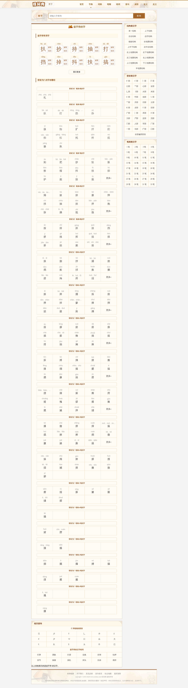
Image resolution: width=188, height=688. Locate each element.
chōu (90, 44)
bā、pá (43, 44)
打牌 (39, 655)
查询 (139, 16)
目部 (152, 108)
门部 (128, 124)
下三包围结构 (148, 63)
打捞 (69, 655)
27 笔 (144, 179)
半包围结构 (140, 68)
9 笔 (128, 158)
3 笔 (144, 147)
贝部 (152, 118)
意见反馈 (89, 674)
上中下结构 (132, 47)
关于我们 (80, 674)
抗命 (99, 660)
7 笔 (144, 152)
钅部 (128, 108)
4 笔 (152, 147)
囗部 (152, 129)
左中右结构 (148, 47)
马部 (136, 129)
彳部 (152, 113)
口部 (128, 86)
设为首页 (98, 674)
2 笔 (136, 147)
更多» (108, 178)
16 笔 (152, 163)
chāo (59, 44)
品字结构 (148, 36)
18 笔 (136, 168)
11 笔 (144, 158)
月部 (136, 102)
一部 (128, 129)
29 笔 (128, 184)
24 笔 (152, 174)
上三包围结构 (132, 63)
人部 (136, 124)
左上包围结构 (132, 52)
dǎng (43, 57)
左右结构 (132, 36)
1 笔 (128, 147)
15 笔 (144, 163)
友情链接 (70, 674)
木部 (152, 92)
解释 (49, 47)
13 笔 (128, 163)
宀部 (128, 102)
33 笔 (152, 184)
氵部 (144, 81)
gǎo (105, 57)
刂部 (136, 92)
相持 (114, 660)
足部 (144, 118)
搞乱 (69, 660)
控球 (99, 655)
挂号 (39, 660)
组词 (118, 4)
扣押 (114, 655)
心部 (144, 86)
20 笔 (152, 168)
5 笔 (128, 152)
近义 (146, 4)
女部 (152, 86)
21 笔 (128, 174)
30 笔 (136, 184)
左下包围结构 (148, 52)
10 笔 (136, 158)
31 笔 (144, 184)
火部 (144, 92)
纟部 (128, 97)
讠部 (152, 97)
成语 (136, 4)
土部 (152, 102)
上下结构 (148, 31)
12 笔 (152, 158)
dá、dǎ (106, 44)
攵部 (136, 108)
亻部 (136, 81)
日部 (144, 102)
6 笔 (136, 152)
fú (90, 57)
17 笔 (128, 168)
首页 (82, 4)
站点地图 (108, 674)
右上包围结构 (148, 58)
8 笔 (152, 152)
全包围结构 (148, 42)
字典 (91, 4)
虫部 (144, 97)
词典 (100, 4)
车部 (144, 124)
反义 (155, 4)
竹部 (136, 97)
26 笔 (136, 179)
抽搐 (54, 660)
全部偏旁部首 (140, 134)
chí (74, 44)
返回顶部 (117, 674)
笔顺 (109, 4)
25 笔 (128, 179)
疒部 (144, 129)
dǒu (74, 57)
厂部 (152, 124)
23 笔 (144, 174)
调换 (54, 655)
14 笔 (136, 163)
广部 (128, 113)
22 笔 (136, 174)
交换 (84, 655)
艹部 (136, 86)
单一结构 (132, 31)
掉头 (84, 660)
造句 (127, 4)
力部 (128, 118)
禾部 (144, 113)
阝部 (152, 81)
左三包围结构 (132, 58)
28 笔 (152, 179)
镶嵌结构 (132, 42)
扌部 (128, 81)
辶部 (128, 92)
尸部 (136, 118)
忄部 (144, 108)
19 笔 (144, 168)
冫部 (136, 113)
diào (58, 57)
